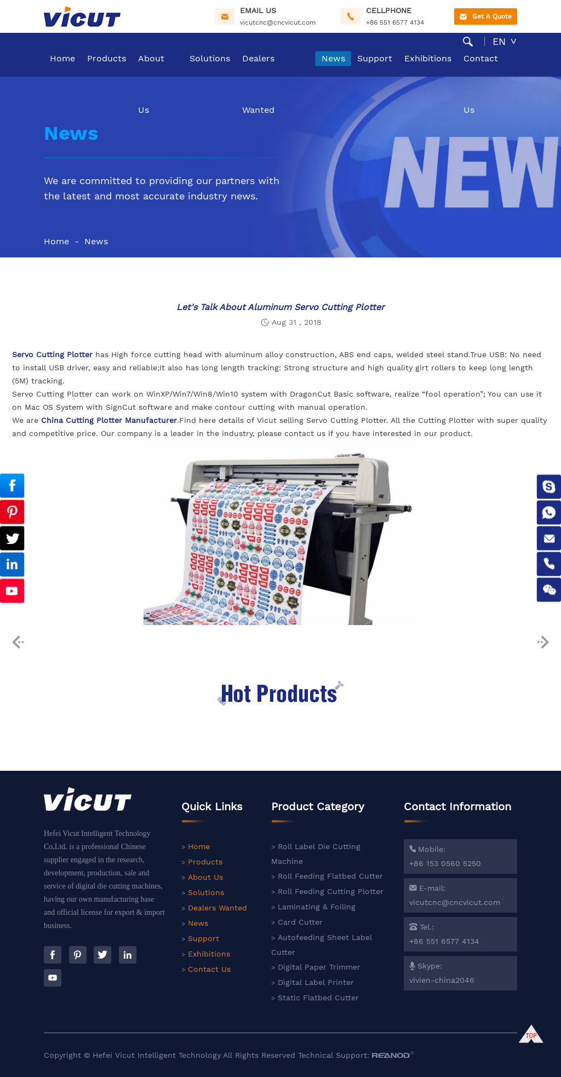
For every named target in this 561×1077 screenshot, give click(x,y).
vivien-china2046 (441, 980)
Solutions (210, 58)
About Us (151, 65)
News (333, 58)
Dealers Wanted (258, 65)
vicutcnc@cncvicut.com (278, 22)
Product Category (317, 811)
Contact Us (480, 65)
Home (62, 58)
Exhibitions (427, 58)
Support (374, 58)
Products (106, 58)
